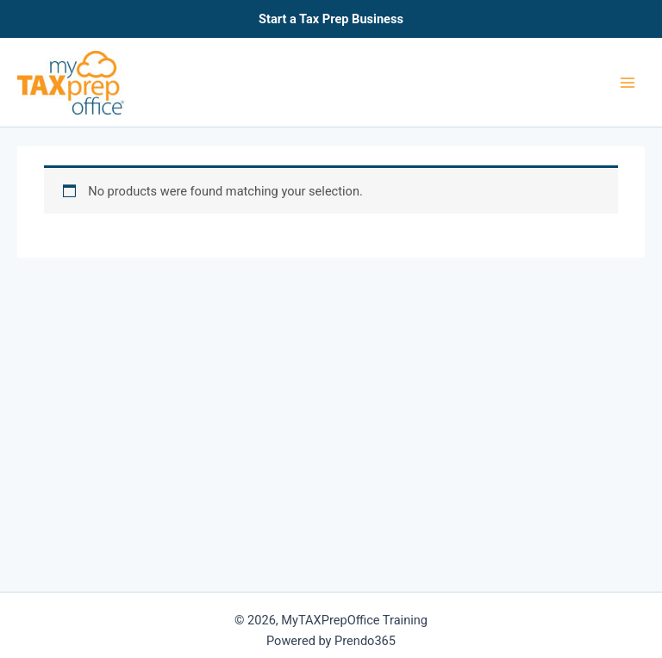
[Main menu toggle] (627, 82)
